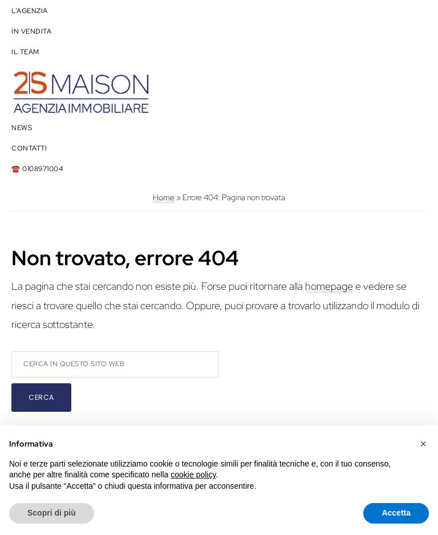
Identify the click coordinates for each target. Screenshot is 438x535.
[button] (423, 444)
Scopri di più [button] (51, 512)
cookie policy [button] (193, 474)
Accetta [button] (396, 512)
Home (164, 197)
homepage (329, 286)
